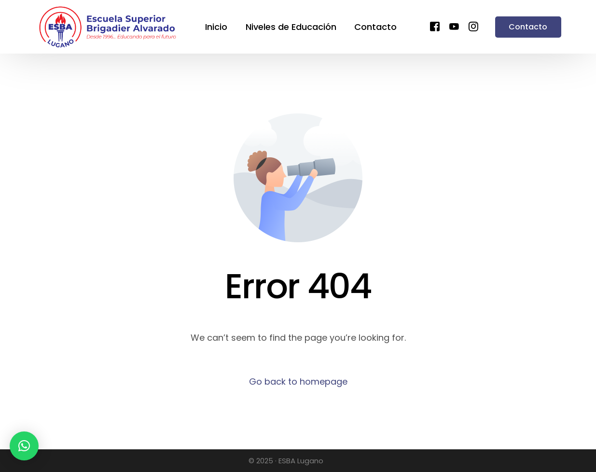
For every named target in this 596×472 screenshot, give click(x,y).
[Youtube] (454, 26)
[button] (24, 445)
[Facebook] (434, 26)
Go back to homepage (298, 381)
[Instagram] (473, 26)
